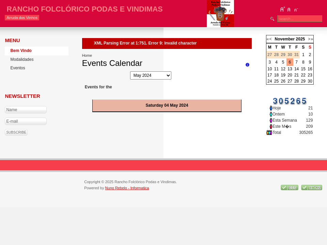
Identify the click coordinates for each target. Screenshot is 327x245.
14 (296, 69)
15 (303, 69)
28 (296, 81)
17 (269, 75)
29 (303, 81)
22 (303, 75)
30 (310, 81)
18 (276, 75)
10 (269, 69)
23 (310, 75)
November (285, 39)
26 (283, 81)
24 (269, 81)
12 (283, 69)
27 (289, 81)
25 (276, 81)
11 (276, 69)
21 (296, 75)
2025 (300, 39)
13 (289, 69)
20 (289, 75)
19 (283, 75)
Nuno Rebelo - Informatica (127, 188)
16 (310, 69)
